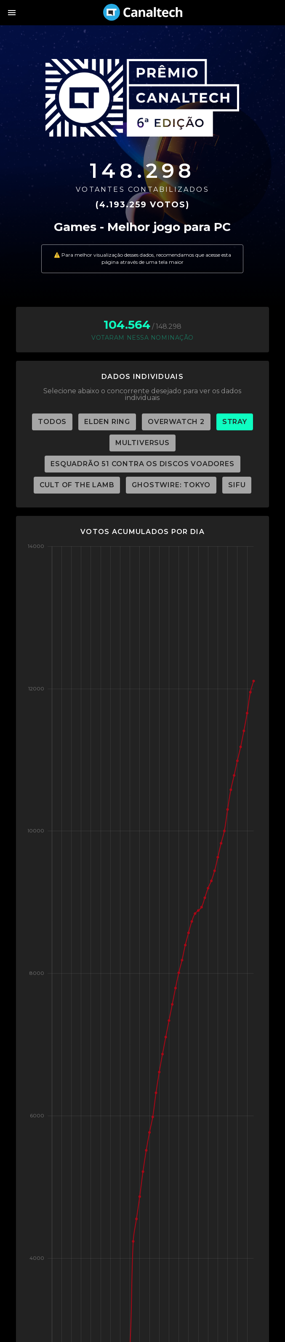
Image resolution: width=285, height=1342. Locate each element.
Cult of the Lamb (77, 485)
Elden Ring (107, 422)
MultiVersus (142, 443)
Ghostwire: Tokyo (171, 485)
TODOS (52, 422)
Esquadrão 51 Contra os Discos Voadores (142, 464)
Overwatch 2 (176, 422)
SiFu (236, 485)
